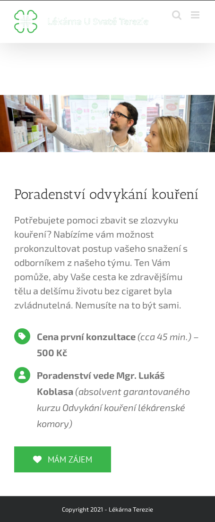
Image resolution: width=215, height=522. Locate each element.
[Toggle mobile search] (176, 15)
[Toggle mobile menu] (196, 15)
